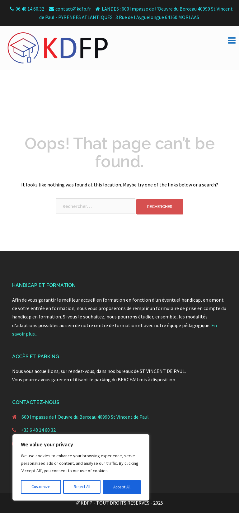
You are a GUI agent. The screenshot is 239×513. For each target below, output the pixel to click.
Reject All (81, 487)
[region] (80, 468)
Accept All (121, 487)
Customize (41, 487)
